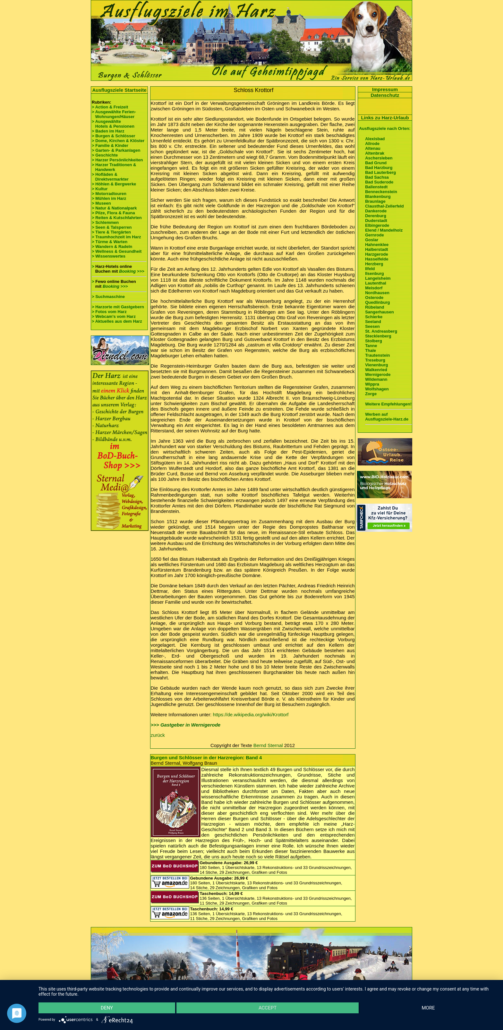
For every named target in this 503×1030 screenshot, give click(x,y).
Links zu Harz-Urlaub (385, 117)
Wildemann (376, 379)
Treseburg (375, 360)
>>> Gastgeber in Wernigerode (186, 725)
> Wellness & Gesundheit (116, 251)
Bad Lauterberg (380, 172)
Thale (370, 350)
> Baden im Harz (108, 131)
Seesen (372, 326)
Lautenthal (375, 283)
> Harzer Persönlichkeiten (117, 159)
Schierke (373, 316)
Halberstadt (376, 249)
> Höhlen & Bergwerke (114, 184)
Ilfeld (370, 268)
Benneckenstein (381, 191)
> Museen (101, 203)
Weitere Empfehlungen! (388, 404)
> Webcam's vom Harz (114, 316)
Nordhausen (377, 292)
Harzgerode (376, 254)
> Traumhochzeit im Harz (116, 236)
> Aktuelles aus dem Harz (117, 321)
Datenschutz (385, 95)
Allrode (372, 143)
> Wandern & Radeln (112, 246)
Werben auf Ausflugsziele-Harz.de (386, 416)
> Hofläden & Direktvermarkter (110, 177)
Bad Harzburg (378, 167)
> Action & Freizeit (110, 107)
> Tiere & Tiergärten (111, 232)
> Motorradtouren (109, 193)
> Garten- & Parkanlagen (116, 150)
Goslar (371, 239)
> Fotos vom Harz (109, 311)
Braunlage (375, 201)
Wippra (372, 384)
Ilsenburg (374, 273)
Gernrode (374, 235)
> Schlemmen (105, 222)
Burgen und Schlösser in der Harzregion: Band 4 (206, 757)
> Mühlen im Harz (109, 198)
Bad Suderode (379, 182)
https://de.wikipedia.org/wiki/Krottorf (251, 714)
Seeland (373, 321)
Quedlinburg (377, 302)
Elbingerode (377, 225)
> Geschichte (105, 155)
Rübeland (374, 307)
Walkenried (376, 369)
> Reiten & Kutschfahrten (117, 217)
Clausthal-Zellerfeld (384, 206)
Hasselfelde (376, 259)
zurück (158, 735)
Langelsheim (377, 278)
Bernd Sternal (268, 745)
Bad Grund (376, 162)
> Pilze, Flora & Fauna (113, 212)
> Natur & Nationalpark (114, 208)
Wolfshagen (376, 389)
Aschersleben (378, 158)
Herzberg (374, 263)
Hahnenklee (376, 244)
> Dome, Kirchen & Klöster (118, 140)
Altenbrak (374, 153)
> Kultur (99, 188)
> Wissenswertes (108, 256)
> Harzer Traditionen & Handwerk (114, 167)
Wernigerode (377, 374)
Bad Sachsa (377, 177)
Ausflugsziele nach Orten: (384, 128)
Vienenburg (376, 364)
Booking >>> (131, 271)
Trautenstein (377, 355)
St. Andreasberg (381, 331)
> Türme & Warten (109, 241)
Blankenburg (377, 196)
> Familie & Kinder (110, 145)
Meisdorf (373, 287)
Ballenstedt (376, 186)
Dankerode (376, 211)
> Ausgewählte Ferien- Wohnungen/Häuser (114, 114)
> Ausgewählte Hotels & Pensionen (113, 124)
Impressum (385, 89)
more (428, 1008)
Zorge (371, 393)
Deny (107, 1008)
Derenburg (375, 215)
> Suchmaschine (108, 296)
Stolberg (373, 340)
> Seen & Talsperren (112, 227)
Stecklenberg (378, 336)
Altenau (372, 148)
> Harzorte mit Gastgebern (118, 306)
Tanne (371, 345)
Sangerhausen (379, 312)
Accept (268, 1008)
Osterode (374, 297)
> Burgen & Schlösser (113, 135)
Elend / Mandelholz (384, 230)
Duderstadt (376, 220)
